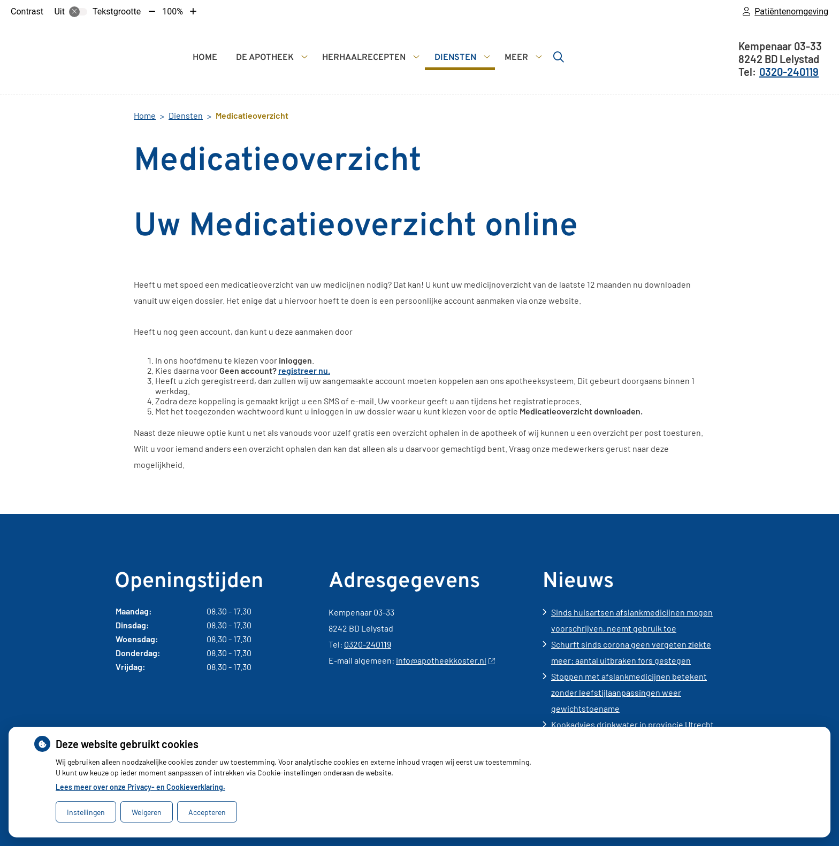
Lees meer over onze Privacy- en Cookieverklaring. (140, 786)
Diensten (455, 57)
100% (172, 11)
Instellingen (86, 812)
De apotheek (265, 57)
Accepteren (207, 812)
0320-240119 (367, 644)
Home (205, 57)
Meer (516, 57)
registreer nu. (304, 370)
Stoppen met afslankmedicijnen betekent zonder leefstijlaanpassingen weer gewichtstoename (629, 692)
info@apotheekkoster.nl (445, 660)
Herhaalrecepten (364, 57)
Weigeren (147, 812)
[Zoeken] (558, 56)
